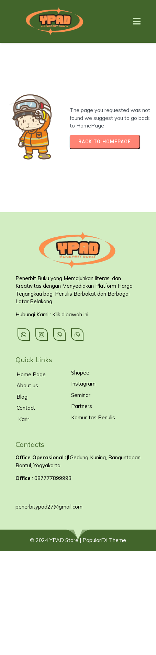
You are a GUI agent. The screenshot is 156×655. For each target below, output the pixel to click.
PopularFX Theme (104, 540)
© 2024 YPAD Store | (56, 540)
